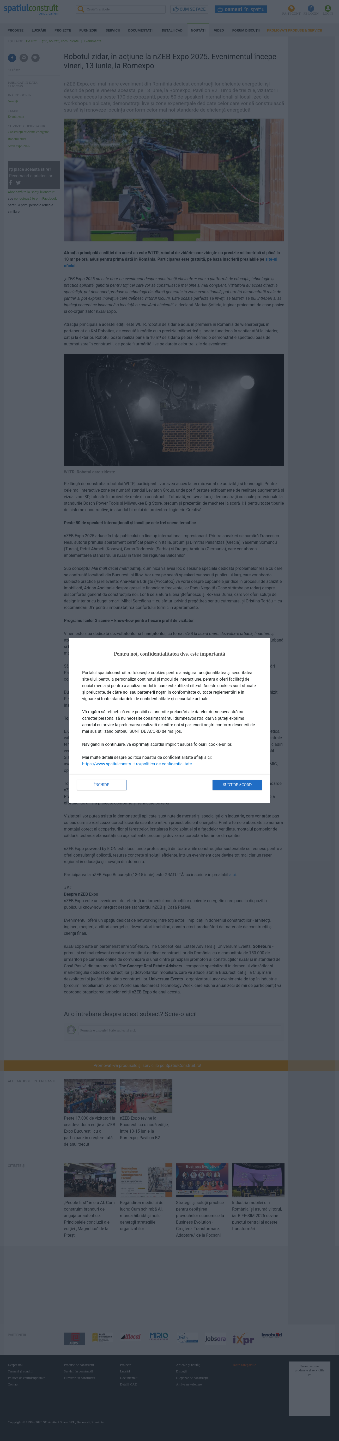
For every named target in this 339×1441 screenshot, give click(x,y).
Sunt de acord (237, 785)
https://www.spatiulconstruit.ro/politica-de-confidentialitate (137, 763)
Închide (101, 785)
